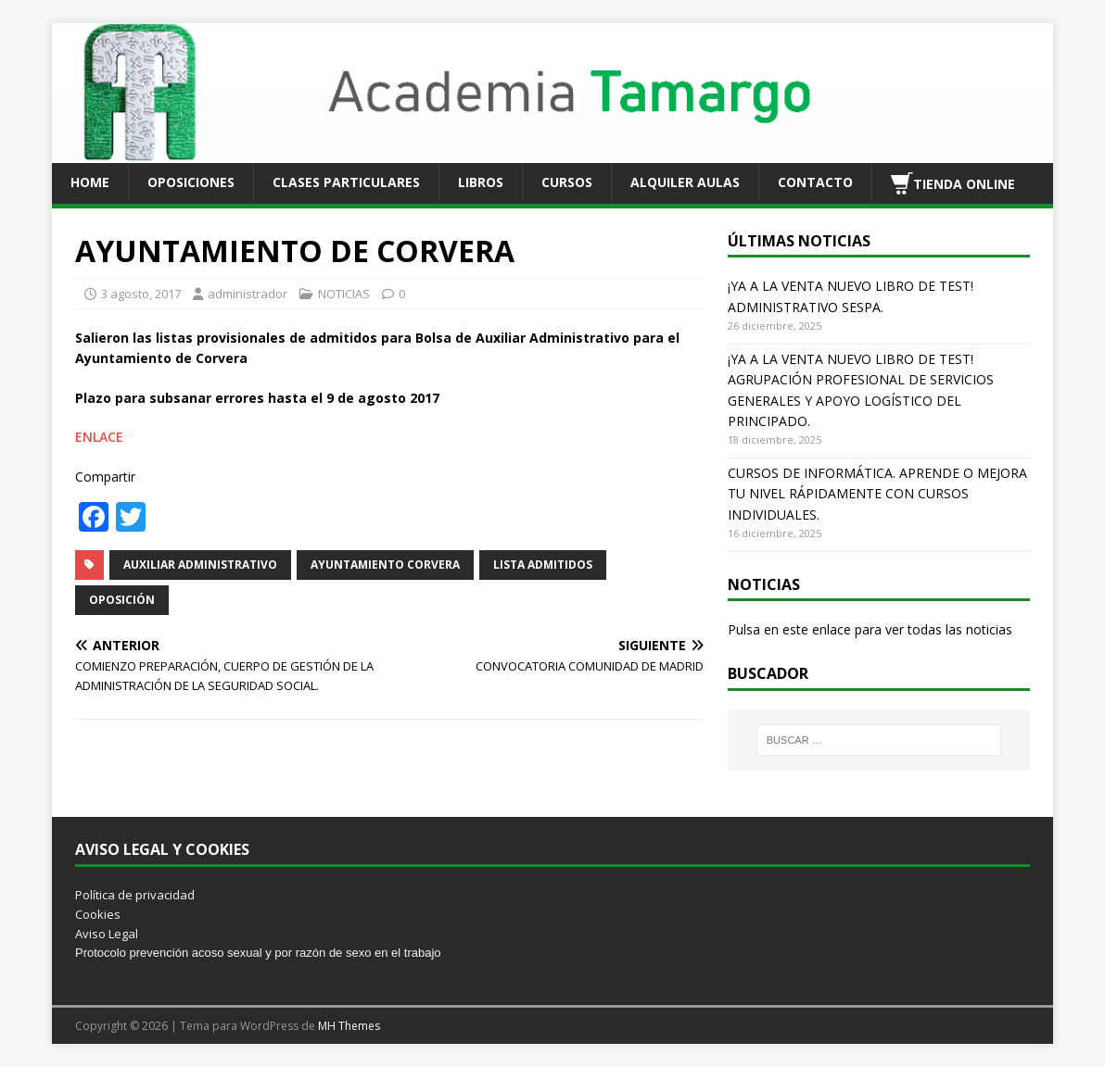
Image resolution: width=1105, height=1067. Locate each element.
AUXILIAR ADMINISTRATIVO (200, 564)
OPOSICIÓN (122, 600)
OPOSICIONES (191, 182)
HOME (89, 182)
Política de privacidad (135, 894)
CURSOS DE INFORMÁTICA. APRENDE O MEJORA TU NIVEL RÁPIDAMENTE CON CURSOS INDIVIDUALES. (877, 493)
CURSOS (566, 182)
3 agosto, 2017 (141, 293)
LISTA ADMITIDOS (542, 564)
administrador (247, 293)
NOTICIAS (344, 293)
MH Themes (349, 1026)
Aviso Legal (106, 933)
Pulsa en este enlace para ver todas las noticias (870, 629)
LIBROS (480, 182)
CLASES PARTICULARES (346, 182)
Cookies (98, 914)
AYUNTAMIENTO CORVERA (385, 564)
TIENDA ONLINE (953, 183)
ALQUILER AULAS (685, 182)
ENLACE (99, 437)
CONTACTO (815, 182)
